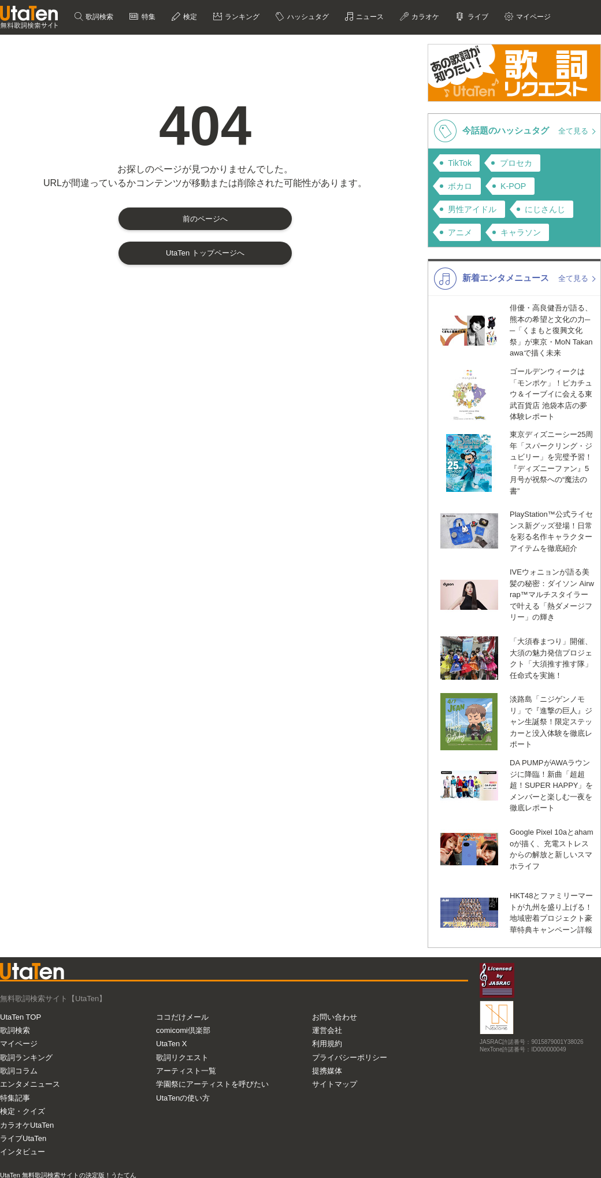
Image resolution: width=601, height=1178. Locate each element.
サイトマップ (334, 1084)
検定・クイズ (22, 1111)
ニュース (369, 17)
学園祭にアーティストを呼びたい (212, 1084)
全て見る (574, 131)
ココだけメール (182, 1017)
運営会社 (327, 1030)
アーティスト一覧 (186, 1070)
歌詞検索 (98, 17)
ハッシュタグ (306, 17)
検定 (189, 17)
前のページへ (205, 218)
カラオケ (424, 17)
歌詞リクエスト (182, 1057)
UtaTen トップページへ (205, 253)
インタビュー (22, 1151)
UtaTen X (171, 1043)
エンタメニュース (30, 1084)
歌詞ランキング (26, 1057)
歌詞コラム (19, 1070)
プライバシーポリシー (349, 1057)
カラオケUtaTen (27, 1125)
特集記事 (15, 1098)
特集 (147, 17)
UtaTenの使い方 (183, 1098)
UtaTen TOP (20, 1017)
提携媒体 (327, 1070)
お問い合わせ (334, 1017)
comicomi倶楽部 (183, 1030)
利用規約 (327, 1043)
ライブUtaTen (23, 1138)
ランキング (241, 17)
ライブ (476, 17)
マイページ (532, 17)
